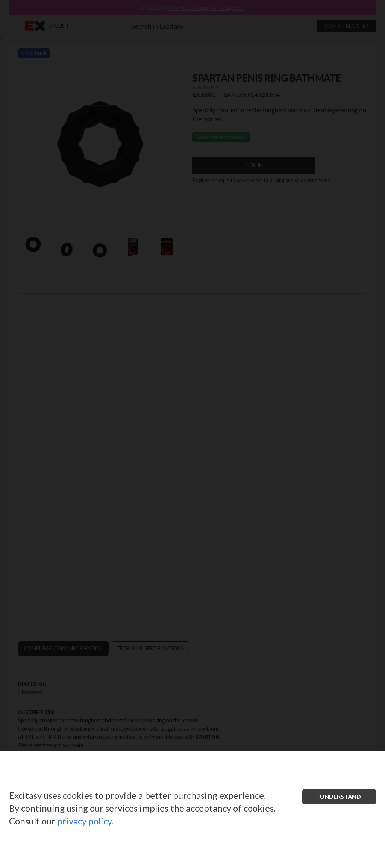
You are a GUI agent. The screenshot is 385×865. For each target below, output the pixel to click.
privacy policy (84, 820)
